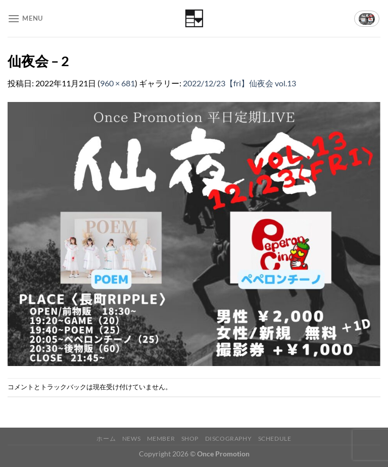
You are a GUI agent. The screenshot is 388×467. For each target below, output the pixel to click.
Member (161, 438)
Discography (228, 438)
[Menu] (25, 18)
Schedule (275, 438)
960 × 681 (117, 83)
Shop (190, 438)
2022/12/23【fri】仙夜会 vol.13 (239, 83)
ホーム (106, 438)
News (131, 438)
